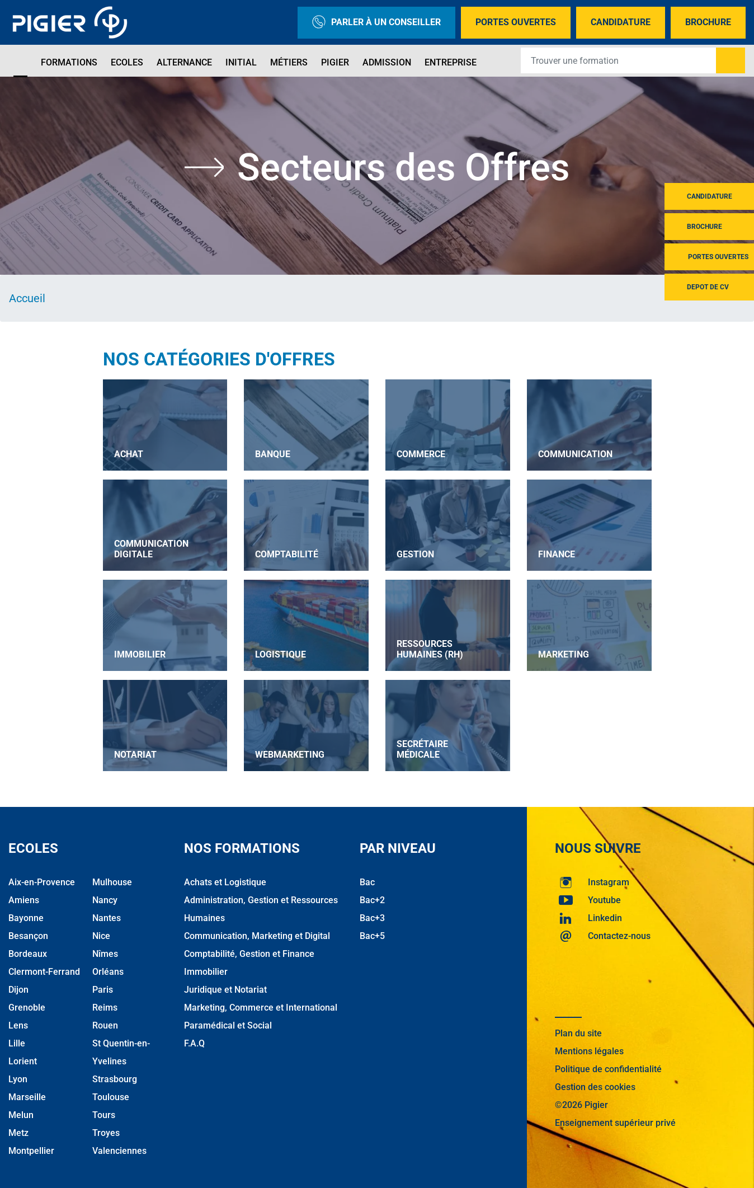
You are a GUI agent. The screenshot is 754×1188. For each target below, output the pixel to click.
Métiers (289, 62)
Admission (386, 62)
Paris (102, 989)
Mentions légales (589, 1051)
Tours (103, 1115)
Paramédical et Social (228, 1025)
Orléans (108, 971)
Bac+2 (372, 900)
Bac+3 (372, 918)
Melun (21, 1115)
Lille (16, 1043)
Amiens (23, 900)
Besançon (28, 936)
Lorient (22, 1061)
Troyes (106, 1133)
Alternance (184, 62)
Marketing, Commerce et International (260, 1007)
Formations (69, 62)
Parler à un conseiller (376, 22)
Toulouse (110, 1097)
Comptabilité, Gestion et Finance (249, 953)
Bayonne (26, 918)
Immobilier (206, 971)
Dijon (18, 989)
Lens (18, 1025)
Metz (18, 1133)
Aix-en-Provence (41, 882)
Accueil (27, 298)
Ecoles (127, 62)
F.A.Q (194, 1043)
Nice (101, 936)
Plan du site (578, 1033)
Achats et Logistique (225, 882)
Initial (241, 62)
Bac (367, 882)
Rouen (105, 1025)
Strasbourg (114, 1079)
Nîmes (105, 953)
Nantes (106, 918)
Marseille (27, 1097)
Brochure (708, 22)
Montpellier (31, 1150)
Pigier (335, 62)
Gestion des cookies (595, 1087)
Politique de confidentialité (608, 1069)
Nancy (104, 900)
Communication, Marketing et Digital (257, 936)
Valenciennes (119, 1150)
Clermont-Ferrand (44, 971)
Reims (104, 1007)
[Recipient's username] (619, 60)
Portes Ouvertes (515, 22)
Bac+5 (372, 936)
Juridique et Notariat (225, 989)
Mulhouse (112, 882)
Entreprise (451, 62)
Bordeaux (27, 953)
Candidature (621, 22)
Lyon (17, 1079)
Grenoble (26, 1007)
